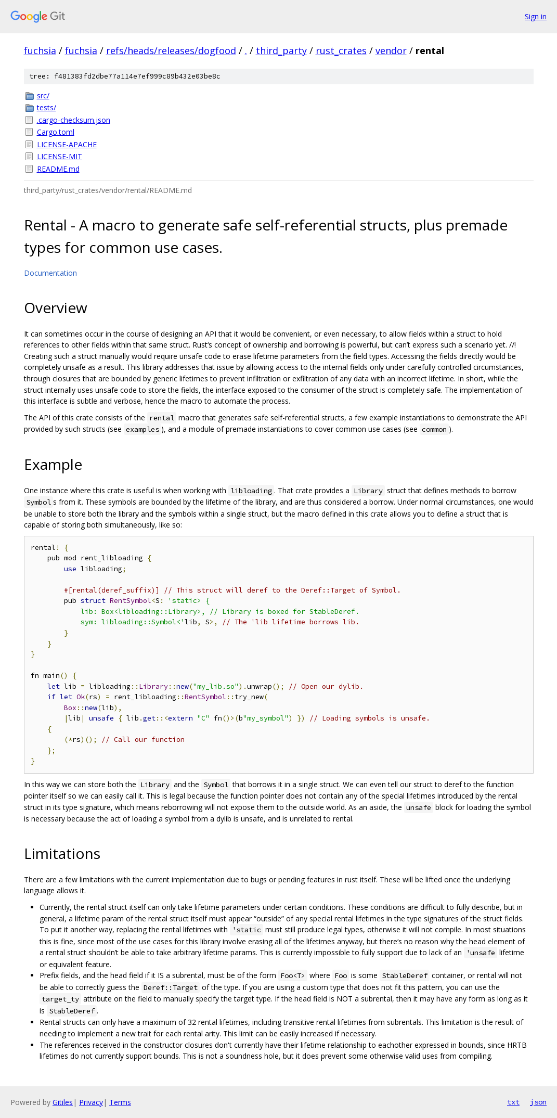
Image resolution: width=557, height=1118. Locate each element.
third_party (281, 50)
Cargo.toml (55, 132)
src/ (43, 95)
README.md (58, 169)
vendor (391, 50)
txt (513, 1102)
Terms (120, 1102)
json (538, 1102)
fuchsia (40, 50)
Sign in (536, 16)
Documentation (50, 273)
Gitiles (63, 1102)
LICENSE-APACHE (67, 144)
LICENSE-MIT (59, 156)
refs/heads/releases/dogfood (171, 50)
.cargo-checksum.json (73, 120)
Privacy (91, 1102)
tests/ (46, 107)
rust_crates (341, 50)
